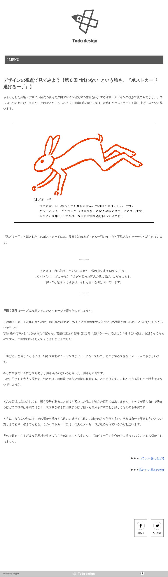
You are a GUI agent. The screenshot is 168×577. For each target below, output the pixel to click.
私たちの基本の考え (152, 469)
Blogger (16, 574)
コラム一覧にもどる (152, 458)
